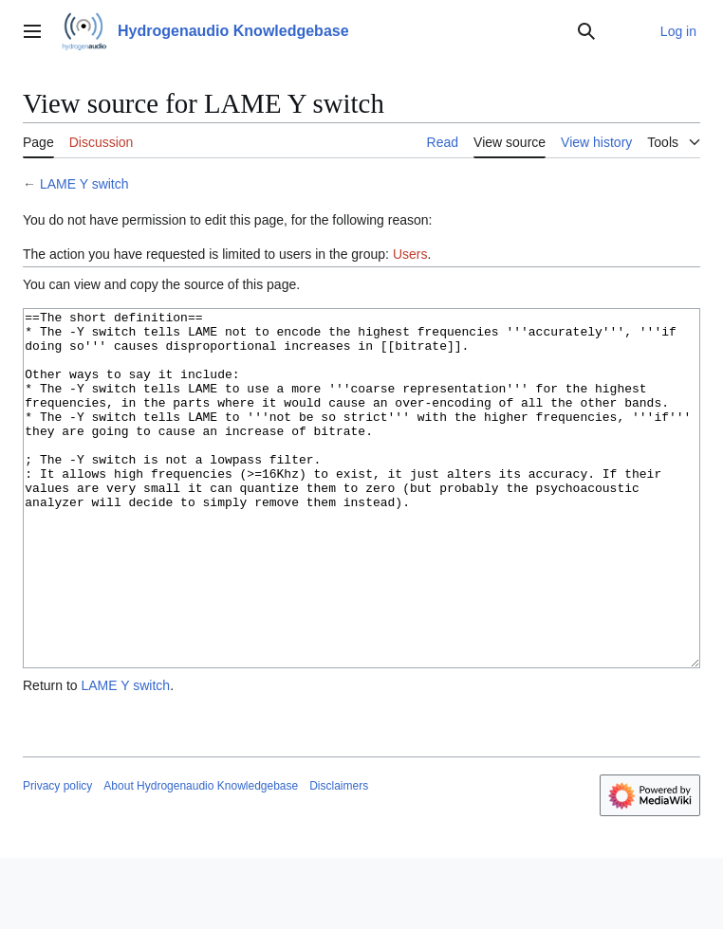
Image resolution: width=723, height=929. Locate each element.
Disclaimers (338, 857)
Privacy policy (57, 857)
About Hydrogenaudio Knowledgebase (200, 857)
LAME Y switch (84, 183)
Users (410, 254)
